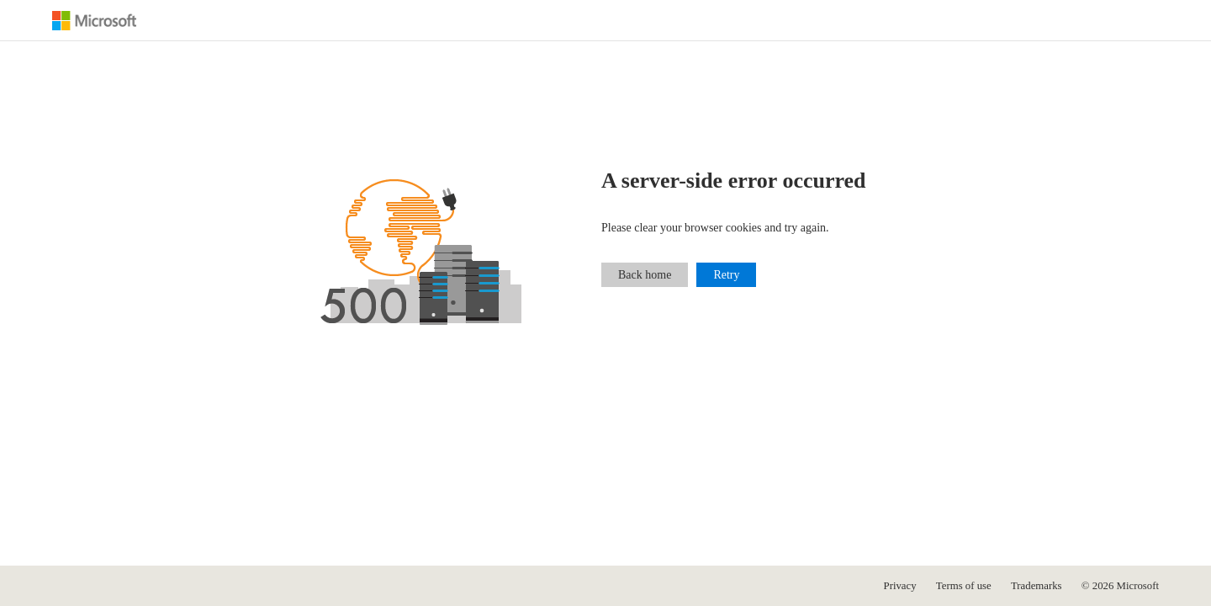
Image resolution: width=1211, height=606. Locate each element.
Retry (726, 274)
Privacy (900, 586)
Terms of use (964, 586)
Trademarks (1036, 586)
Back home (644, 274)
